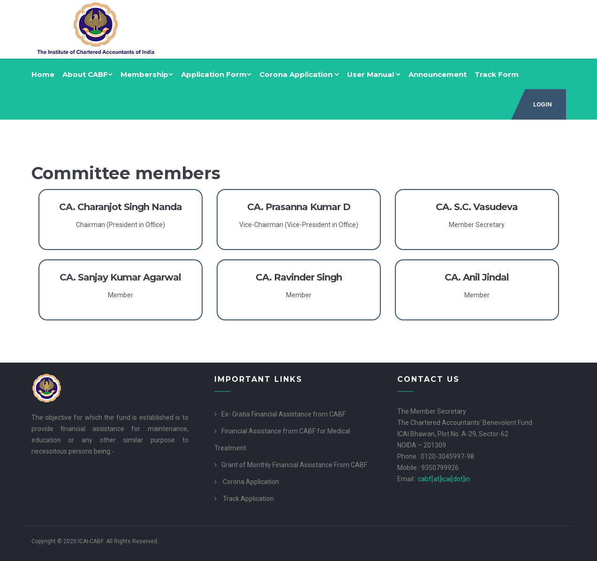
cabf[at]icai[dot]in (444, 479)
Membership (147, 74)
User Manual (374, 74)
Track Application (248, 498)
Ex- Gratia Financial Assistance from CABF (283, 414)
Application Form (216, 74)
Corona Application (299, 74)
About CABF (87, 74)
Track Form (497, 74)
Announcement (437, 74)
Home (42, 74)
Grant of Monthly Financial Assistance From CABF (294, 465)
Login (542, 104)
